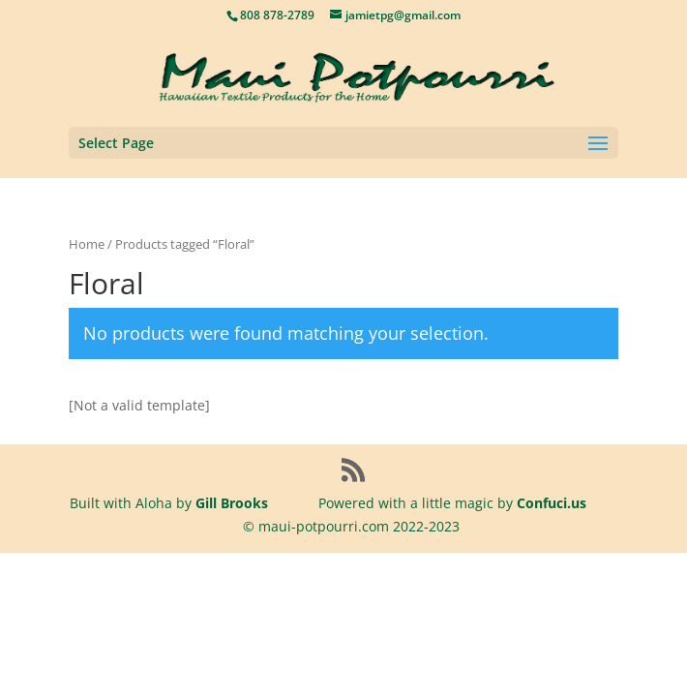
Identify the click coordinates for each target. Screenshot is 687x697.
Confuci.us (551, 503)
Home (87, 244)
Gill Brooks (231, 503)
